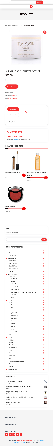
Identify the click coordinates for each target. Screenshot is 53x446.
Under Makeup (15, 332)
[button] (44, 32)
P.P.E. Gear (11, 340)
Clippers (11, 271)
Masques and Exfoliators (16, 361)
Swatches (12, 253)
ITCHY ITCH (14, 286)
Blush (12, 304)
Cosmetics (11, 300)
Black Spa (13, 281)
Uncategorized (12, 369)
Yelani (12, 297)
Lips (12, 321)
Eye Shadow (14, 315)
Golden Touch (15, 284)
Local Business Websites (25, 440)
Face (10, 302)
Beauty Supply (12, 274)
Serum (11, 364)
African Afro (14, 278)
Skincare (12, 25)
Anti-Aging (12, 345)
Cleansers (12, 353)
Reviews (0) (13, 115)
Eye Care (11, 358)
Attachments (13, 263)
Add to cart (11, 86)
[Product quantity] (8, 80)
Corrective (12, 356)
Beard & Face (13, 266)
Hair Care (12, 276)
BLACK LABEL (13, 347)
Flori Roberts (12, 99)
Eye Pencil (14, 313)
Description (13, 109)
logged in (16, 139)
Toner (12, 329)
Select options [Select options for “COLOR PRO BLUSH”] (24, 208)
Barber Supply (12, 258)
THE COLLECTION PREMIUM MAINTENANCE (23, 292)
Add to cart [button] (46, 177)
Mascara (13, 323)
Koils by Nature (15, 289)
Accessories (11, 251)
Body (17, 25)
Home (7, 25)
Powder (13, 326)
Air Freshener (12, 256)
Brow (12, 307)
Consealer (14, 310)
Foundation (14, 318)
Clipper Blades (13, 269)
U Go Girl (13, 295)
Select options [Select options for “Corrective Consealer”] (24, 175)
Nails (10, 334)
